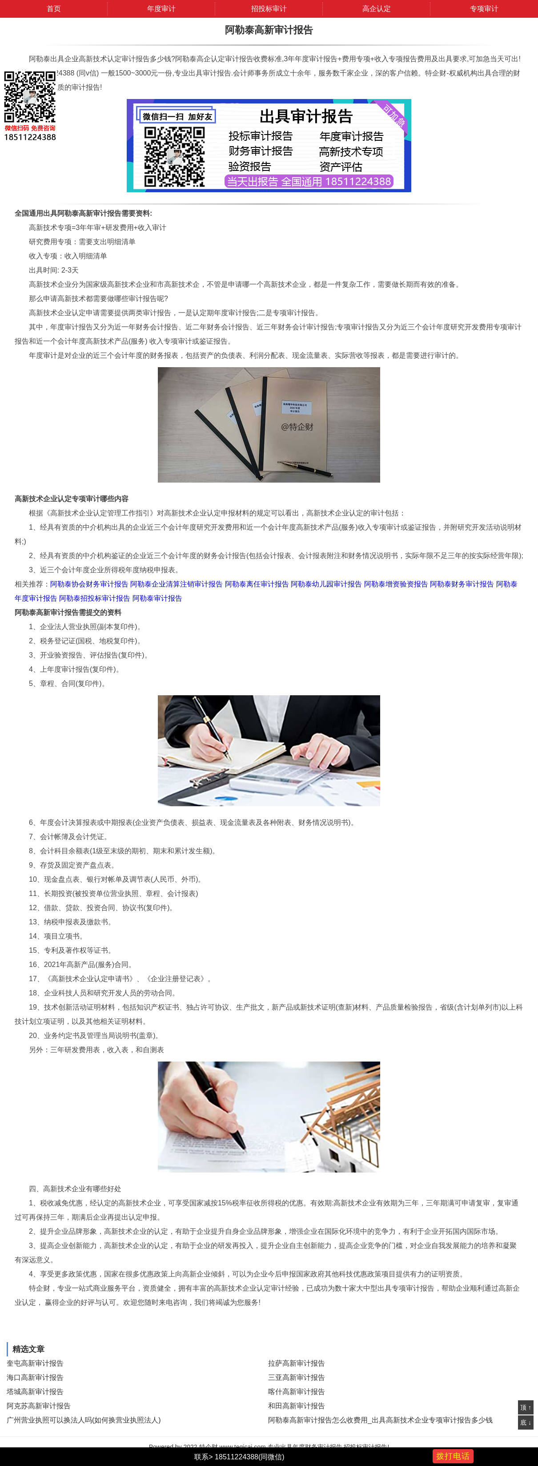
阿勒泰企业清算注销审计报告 (176, 584)
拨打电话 (453, 1456)
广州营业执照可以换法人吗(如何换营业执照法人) (84, 1420)
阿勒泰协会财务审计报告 (89, 584)
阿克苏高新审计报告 (39, 1406)
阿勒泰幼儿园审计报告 (326, 584)
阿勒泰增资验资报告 (396, 584)
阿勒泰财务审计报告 (462, 584)
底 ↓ (525, 1422)
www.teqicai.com (242, 1446)
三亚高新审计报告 (296, 1377)
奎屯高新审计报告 (35, 1363)
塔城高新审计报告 (35, 1391)
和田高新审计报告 (296, 1406)
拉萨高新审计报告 (296, 1363)
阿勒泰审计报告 (157, 598)
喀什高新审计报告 (296, 1391)
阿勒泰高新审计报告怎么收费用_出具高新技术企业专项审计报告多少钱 (380, 1420)
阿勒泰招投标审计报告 (94, 598)
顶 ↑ (525, 1407)
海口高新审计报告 (35, 1377)
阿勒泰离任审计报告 (257, 584)
